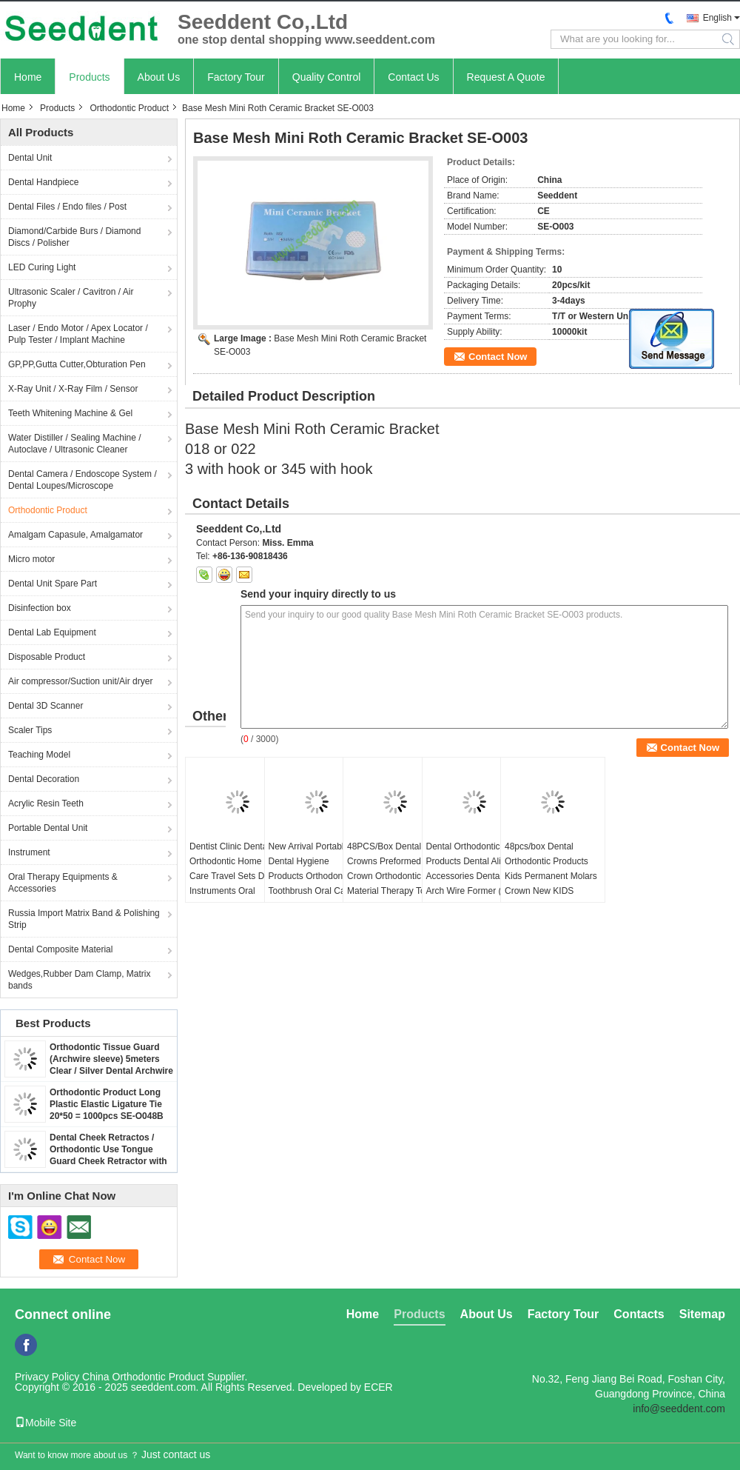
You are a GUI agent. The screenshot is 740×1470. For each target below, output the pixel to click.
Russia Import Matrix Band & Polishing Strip (84, 919)
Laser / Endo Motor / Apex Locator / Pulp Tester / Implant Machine (78, 334)
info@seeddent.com (679, 1408)
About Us (159, 77)
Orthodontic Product (129, 108)
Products (89, 77)
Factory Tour (236, 77)
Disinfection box (39, 608)
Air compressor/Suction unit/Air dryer (80, 681)
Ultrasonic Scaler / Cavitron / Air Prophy (70, 298)
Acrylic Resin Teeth (46, 803)
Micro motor (31, 559)
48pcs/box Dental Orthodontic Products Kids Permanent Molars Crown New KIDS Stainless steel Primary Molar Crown (551, 883)
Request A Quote (506, 77)
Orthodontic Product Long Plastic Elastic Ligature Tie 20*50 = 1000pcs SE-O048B (107, 1104)
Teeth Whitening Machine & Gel (70, 413)
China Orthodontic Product (143, 1377)
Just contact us (175, 1454)
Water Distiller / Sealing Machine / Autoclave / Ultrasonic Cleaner (74, 443)
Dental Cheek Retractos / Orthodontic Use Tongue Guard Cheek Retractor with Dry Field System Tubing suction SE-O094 (108, 1161)
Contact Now (497, 356)
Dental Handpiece (43, 182)
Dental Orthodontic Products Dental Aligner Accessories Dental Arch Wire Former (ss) (472, 868)
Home (27, 77)
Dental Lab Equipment (52, 632)
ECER (378, 1387)
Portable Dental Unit (47, 828)
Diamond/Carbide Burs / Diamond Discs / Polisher (74, 237)
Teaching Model (39, 754)
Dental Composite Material (60, 949)
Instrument (29, 852)
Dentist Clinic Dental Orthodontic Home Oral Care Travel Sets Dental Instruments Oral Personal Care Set (236, 876)
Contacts (638, 1314)
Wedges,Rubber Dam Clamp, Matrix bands (79, 980)
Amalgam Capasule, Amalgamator (75, 534)
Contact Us (413, 77)
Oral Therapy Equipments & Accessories (63, 883)
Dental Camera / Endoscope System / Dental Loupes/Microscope (82, 480)
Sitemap (702, 1314)
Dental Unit (30, 158)
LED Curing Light (41, 267)
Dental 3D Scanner (45, 706)
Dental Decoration (43, 779)
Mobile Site (45, 1423)
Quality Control (326, 77)
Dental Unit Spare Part (52, 583)
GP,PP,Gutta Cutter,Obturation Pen (77, 364)
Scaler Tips (30, 730)
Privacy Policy (47, 1377)
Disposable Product (46, 657)
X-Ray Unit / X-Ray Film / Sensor (73, 389)
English (717, 18)
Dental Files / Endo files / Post (67, 206)
